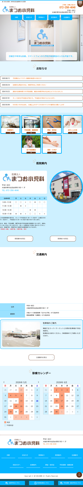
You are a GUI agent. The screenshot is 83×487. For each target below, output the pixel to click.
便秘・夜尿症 (49, 465)
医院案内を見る (20, 238)
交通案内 (67, 17)
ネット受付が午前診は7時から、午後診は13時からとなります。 (34, 98)
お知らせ (29, 17)
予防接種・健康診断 (66, 465)
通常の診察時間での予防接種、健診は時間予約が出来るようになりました (38, 91)
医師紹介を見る (63, 238)
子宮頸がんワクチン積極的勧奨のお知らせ (27, 78)
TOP (79, 475)
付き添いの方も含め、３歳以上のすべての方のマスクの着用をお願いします (38, 104)
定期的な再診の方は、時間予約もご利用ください (29, 85)
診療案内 (33, 465)
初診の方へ (16, 465)
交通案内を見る (41, 357)
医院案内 (54, 17)
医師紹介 (42, 17)
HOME (16, 17)
